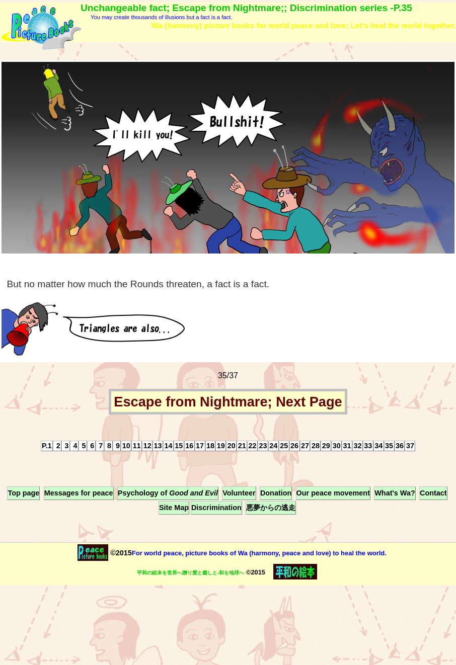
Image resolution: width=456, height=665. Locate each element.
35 (389, 446)
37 (410, 446)
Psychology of (168, 493)
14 (168, 446)
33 (368, 446)
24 (273, 446)
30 (337, 446)
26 (294, 446)
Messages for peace (78, 493)
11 (137, 446)
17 (200, 446)
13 (158, 446)
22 (253, 446)
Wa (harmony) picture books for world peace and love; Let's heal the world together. (303, 25)
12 (147, 446)
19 (221, 446)
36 (400, 446)
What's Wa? (394, 493)
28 (316, 446)
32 (357, 446)
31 (347, 446)
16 (189, 446)
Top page (23, 493)
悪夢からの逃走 (270, 508)
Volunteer (238, 493)
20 (231, 446)
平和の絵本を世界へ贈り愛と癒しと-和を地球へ (190, 572)
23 (263, 446)
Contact (433, 493)
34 (378, 446)
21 (242, 446)
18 (210, 446)
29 (326, 446)
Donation (275, 493)
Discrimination (216, 508)
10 (126, 446)
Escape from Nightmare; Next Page (228, 401)
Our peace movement (333, 493)
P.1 (47, 446)
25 (284, 446)
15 (179, 446)
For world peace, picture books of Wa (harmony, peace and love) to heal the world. (259, 553)
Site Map (174, 508)
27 (305, 446)
